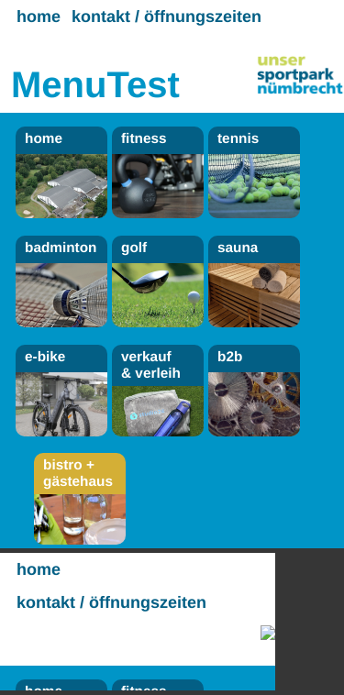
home (39, 16)
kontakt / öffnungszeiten (166, 16)
